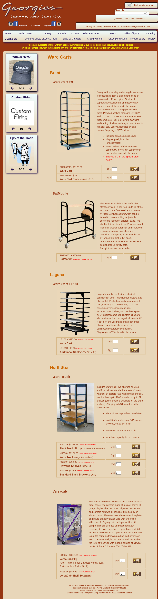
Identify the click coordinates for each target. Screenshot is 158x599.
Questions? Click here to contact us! (129, 19)
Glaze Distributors (118, 38)
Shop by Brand (94, 38)
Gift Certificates (91, 33)
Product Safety (137, 38)
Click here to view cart (143, 5)
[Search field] (132, 14)
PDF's (113, 33)
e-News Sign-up (132, 33)
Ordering (150, 33)
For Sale (62, 33)
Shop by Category (72, 38)
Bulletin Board (26, 33)
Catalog (47, 33)
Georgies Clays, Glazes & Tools (41, 38)
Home (8, 33)
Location (75, 33)
